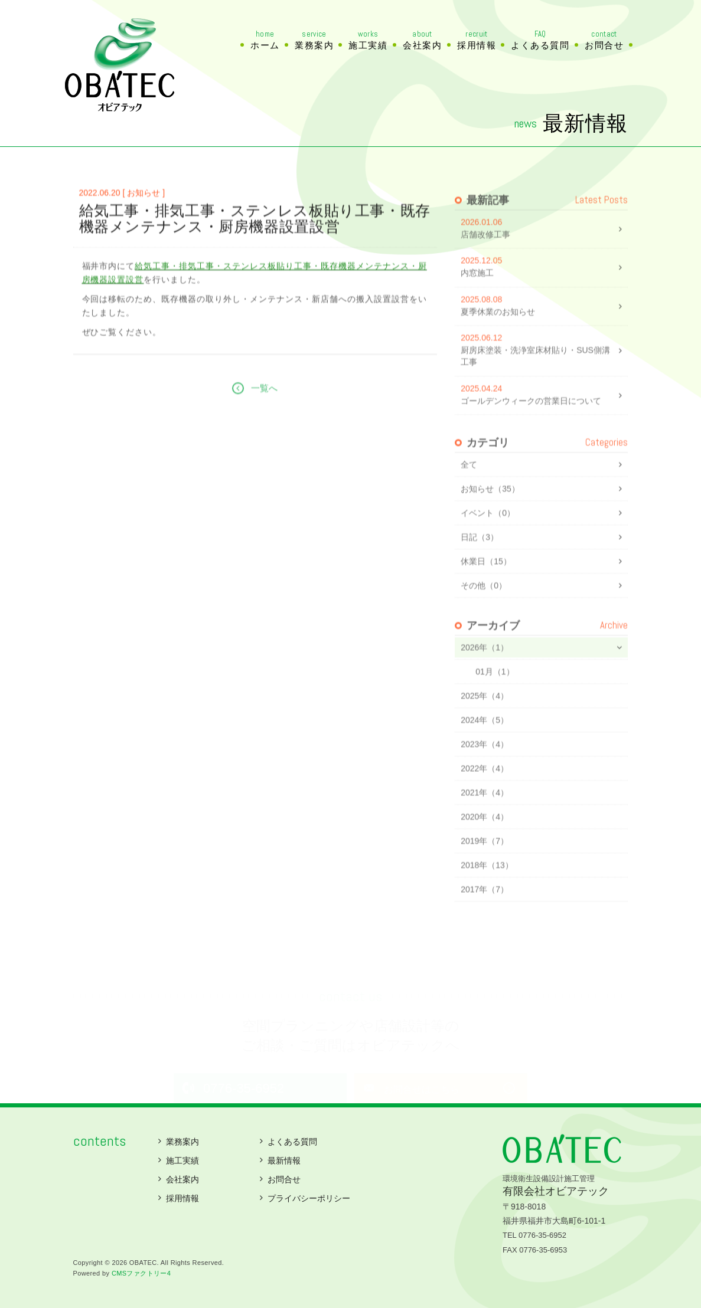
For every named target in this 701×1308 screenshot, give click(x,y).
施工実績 (367, 40)
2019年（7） (484, 864)
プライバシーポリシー (309, 1198)
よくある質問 (540, 40)
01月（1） (494, 695)
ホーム (265, 40)
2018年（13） (487, 888)
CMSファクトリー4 (141, 1273)
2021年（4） (484, 816)
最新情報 (284, 1160)
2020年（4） (484, 840)
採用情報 (476, 40)
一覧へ (264, 422)
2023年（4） (484, 767)
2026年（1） (484, 671)
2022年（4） (484, 791)
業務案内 (314, 40)
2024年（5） (484, 743)
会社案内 (422, 40)
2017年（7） (484, 912)
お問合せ (604, 40)
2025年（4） (484, 719)
